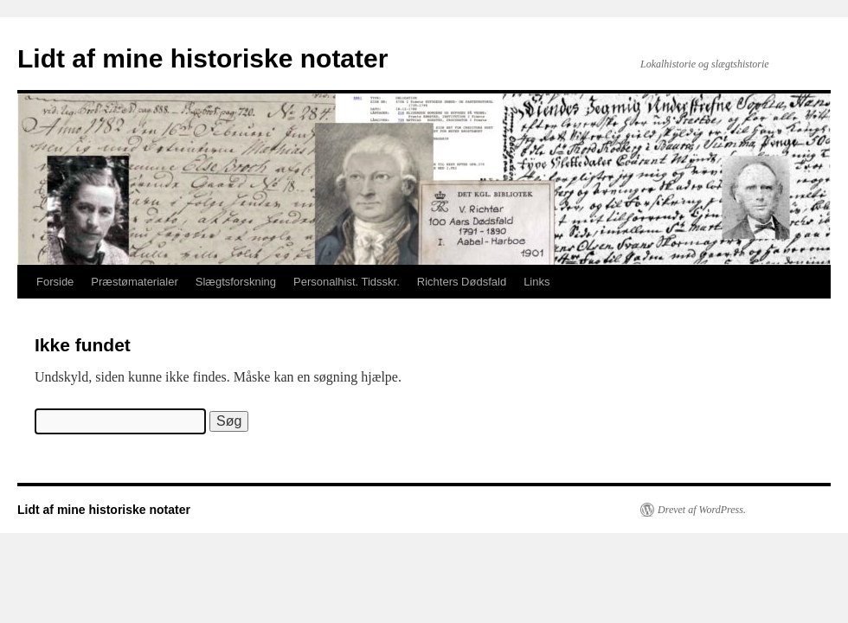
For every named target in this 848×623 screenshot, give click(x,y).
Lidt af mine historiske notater (202, 58)
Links (536, 281)
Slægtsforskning (236, 281)
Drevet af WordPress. (702, 510)
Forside (55, 281)
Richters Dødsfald (461, 281)
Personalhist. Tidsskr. (346, 281)
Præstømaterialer (134, 281)
